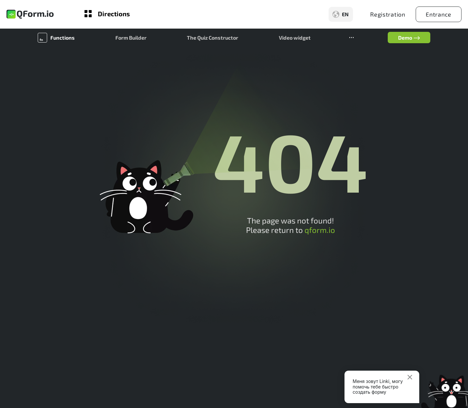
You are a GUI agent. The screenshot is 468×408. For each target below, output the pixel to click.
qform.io (320, 230)
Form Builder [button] (131, 37)
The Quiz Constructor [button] (212, 37)
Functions (62, 37)
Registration (387, 14)
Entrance (438, 14)
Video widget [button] (295, 37)
